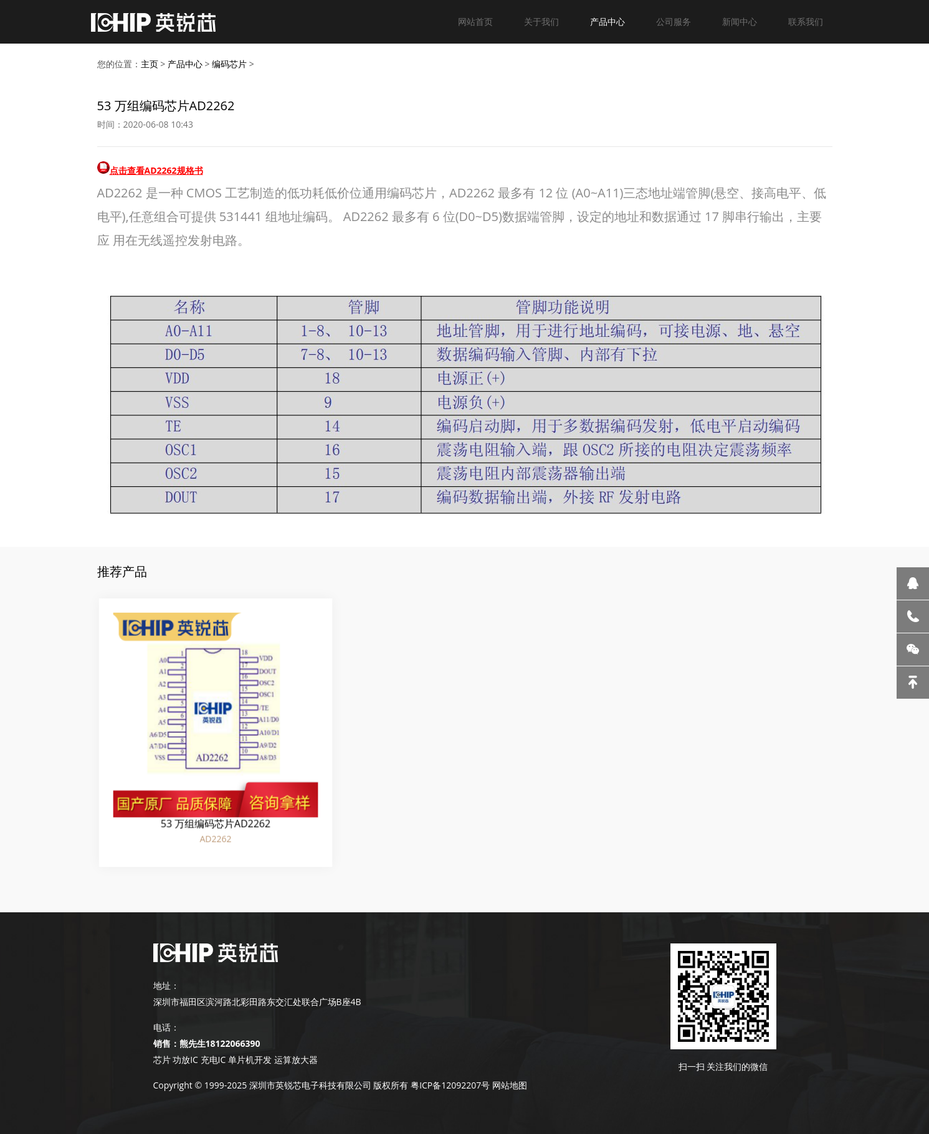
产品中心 (607, 21)
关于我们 (541, 21)
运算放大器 (295, 1059)
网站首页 (475, 21)
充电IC (213, 1059)
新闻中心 (739, 21)
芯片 (162, 1059)
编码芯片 (229, 64)
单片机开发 (250, 1059)
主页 (149, 64)
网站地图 (509, 1085)
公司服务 (673, 21)
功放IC (185, 1059)
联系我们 (805, 21)
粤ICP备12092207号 (450, 1085)
